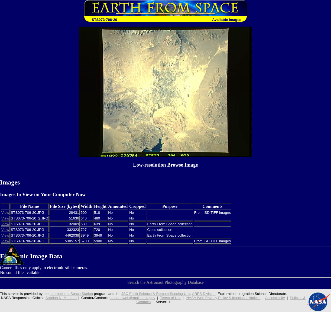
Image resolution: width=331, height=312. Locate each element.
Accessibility (275, 298)
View (5, 213)
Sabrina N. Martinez (61, 298)
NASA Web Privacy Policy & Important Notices (223, 298)
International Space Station (71, 294)
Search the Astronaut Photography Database (165, 282)
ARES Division (204, 294)
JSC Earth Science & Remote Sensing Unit (155, 294)
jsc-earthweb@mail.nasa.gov (132, 298)
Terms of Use (170, 298)
